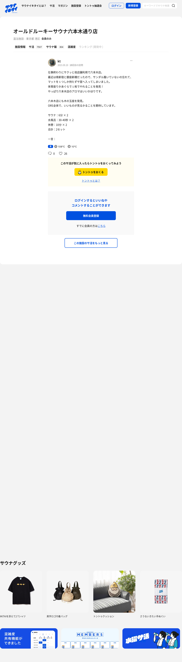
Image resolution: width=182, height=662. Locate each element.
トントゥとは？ (91, 181)
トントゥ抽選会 (93, 5)
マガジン (63, 5)
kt (59, 61)
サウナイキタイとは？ (34, 5)
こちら (102, 226)
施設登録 (76, 5)
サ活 (52, 5)
